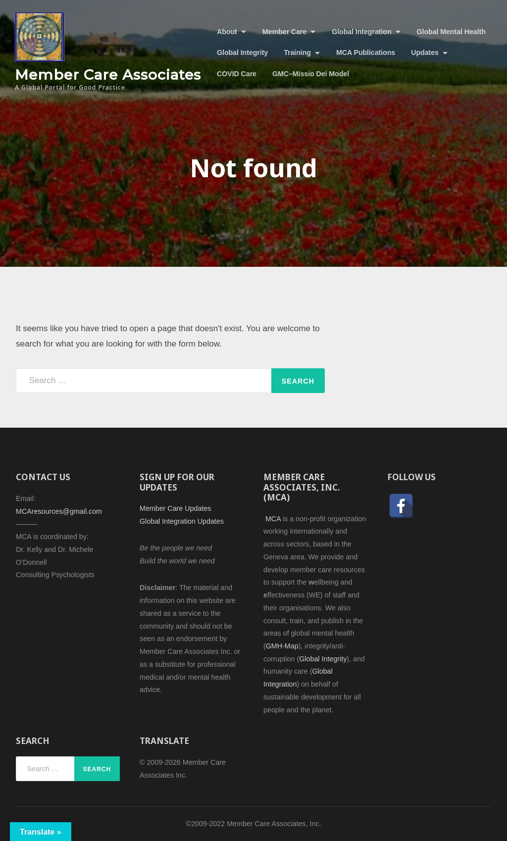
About (227, 32)
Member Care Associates (108, 74)
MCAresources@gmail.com (59, 511)
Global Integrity (242, 52)
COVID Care (236, 74)
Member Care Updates (175, 508)
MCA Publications (365, 52)
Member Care (284, 32)
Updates (425, 52)
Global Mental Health (451, 32)
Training (297, 52)
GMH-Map (282, 646)
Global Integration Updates (182, 521)
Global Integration (361, 32)
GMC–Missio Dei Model (310, 74)
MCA (273, 519)
